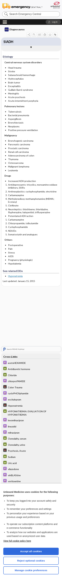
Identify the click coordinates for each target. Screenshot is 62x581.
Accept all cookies (31, 551)
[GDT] (31, 369)
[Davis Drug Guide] (31, 363)
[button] (53, 22)
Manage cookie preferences (31, 570)
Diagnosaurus (15, 29)
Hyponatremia (15, 276)
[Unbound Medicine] (55, 5)
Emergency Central (22, 5)
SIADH (8, 42)
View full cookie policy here (17, 541)
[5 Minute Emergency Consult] (31, 387)
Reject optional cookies (31, 560)
